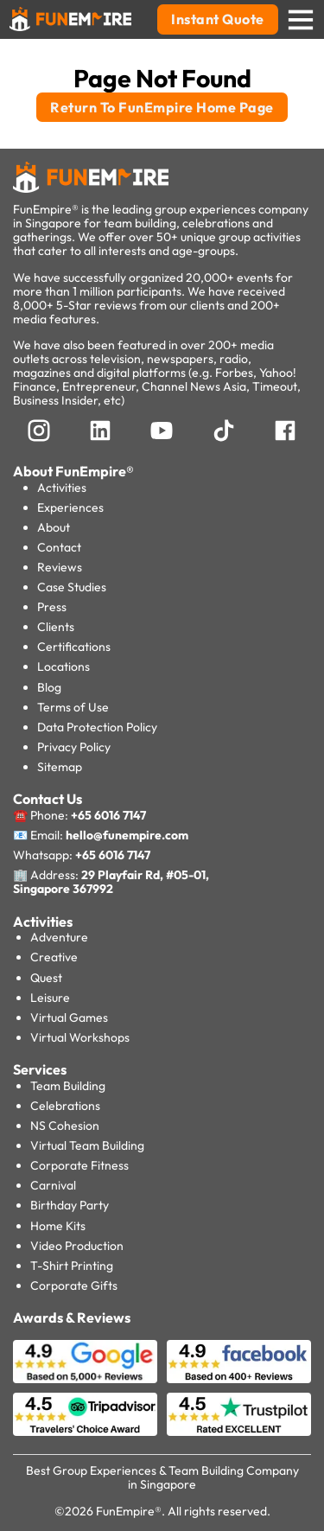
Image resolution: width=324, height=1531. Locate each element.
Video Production (77, 1246)
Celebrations (65, 1105)
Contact (59, 547)
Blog (49, 687)
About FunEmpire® (73, 471)
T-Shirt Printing (71, 1265)
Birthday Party (69, 1205)
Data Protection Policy (97, 727)
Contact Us (47, 798)
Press (52, 607)
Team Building (67, 1086)
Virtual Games (69, 1017)
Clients (55, 627)
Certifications (74, 646)
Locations (63, 666)
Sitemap (59, 767)
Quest (46, 978)
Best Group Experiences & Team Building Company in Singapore (162, 1477)
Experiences (70, 507)
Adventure (59, 937)
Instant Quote (217, 19)
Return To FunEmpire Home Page (162, 107)
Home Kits (58, 1226)
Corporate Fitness (79, 1165)
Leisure (50, 997)
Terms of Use (73, 707)
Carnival (53, 1185)
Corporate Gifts (74, 1285)
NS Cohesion (64, 1125)
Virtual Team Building (87, 1145)
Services (40, 1069)
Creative (54, 957)
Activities (61, 487)
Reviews (59, 567)
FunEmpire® (129, 1511)
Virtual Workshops (80, 1037)
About (53, 527)
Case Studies (71, 587)
